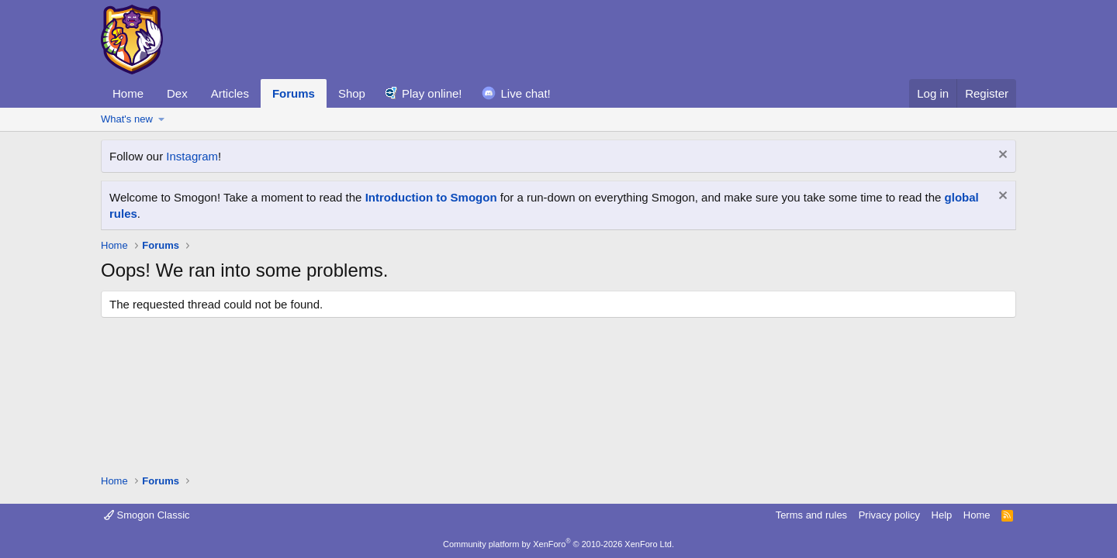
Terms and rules (811, 515)
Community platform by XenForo (558, 544)
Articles (230, 93)
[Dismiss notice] (1001, 156)
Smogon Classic (147, 515)
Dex (177, 93)
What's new (127, 119)
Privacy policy (889, 515)
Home (128, 93)
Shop (351, 93)
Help (942, 515)
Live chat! (526, 93)
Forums (293, 93)
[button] (162, 119)
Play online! (432, 93)
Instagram (192, 156)
